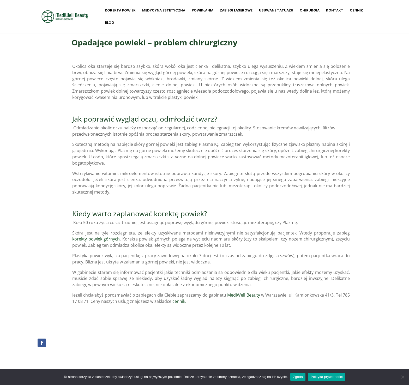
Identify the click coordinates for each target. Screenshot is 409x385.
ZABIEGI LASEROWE (236, 11)
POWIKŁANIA (202, 11)
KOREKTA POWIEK (120, 11)
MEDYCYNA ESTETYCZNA (163, 11)
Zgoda (298, 377)
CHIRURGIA (310, 11)
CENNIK (356, 11)
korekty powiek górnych (96, 239)
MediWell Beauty (243, 295)
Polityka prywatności (327, 377)
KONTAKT (334, 11)
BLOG (109, 23)
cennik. (179, 301)
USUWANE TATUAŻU (276, 11)
